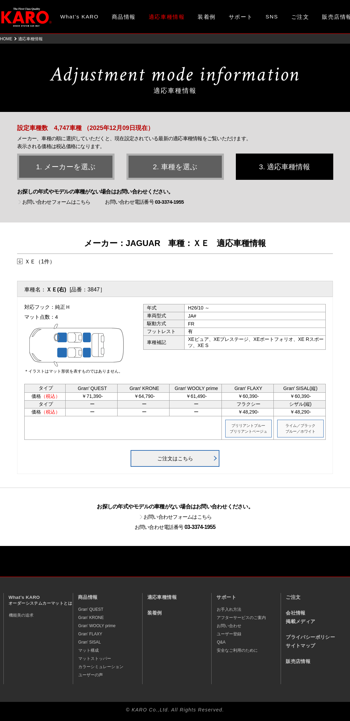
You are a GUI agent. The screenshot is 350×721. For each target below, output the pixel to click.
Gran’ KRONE (91, 617)
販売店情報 (298, 661)
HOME (6, 39)
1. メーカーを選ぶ (65, 167)
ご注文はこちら (175, 458)
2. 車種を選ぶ (175, 167)
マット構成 (88, 650)
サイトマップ (300, 645)
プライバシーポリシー (310, 637)
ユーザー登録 (229, 634)
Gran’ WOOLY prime (97, 625)
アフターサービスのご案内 (241, 617)
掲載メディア (300, 621)
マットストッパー (94, 658)
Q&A (221, 642)
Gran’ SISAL (89, 642)
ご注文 (300, 17)
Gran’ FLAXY (90, 634)
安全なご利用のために (237, 650)
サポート (241, 17)
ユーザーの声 (90, 675)
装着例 (207, 17)
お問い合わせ (229, 625)
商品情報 (124, 17)
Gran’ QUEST (91, 609)
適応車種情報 (162, 597)
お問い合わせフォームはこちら (56, 202)
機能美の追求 (21, 615)
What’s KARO (79, 16)
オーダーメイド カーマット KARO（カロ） (26, 17)
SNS (272, 16)
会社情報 (296, 613)
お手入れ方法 (229, 609)
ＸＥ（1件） (40, 261)
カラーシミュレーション (100, 666)
